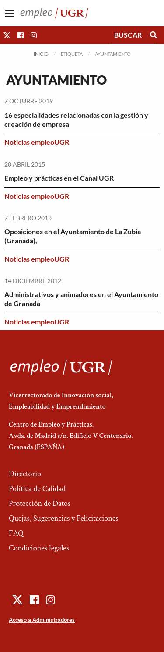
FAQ (16, 533)
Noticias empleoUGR (36, 142)
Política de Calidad (37, 489)
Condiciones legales (39, 548)
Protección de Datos (39, 503)
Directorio (25, 474)
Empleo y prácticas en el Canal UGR (59, 178)
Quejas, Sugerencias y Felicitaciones (64, 518)
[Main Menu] (9, 13)
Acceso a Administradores (42, 619)
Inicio (41, 54)
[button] (7, 35)
